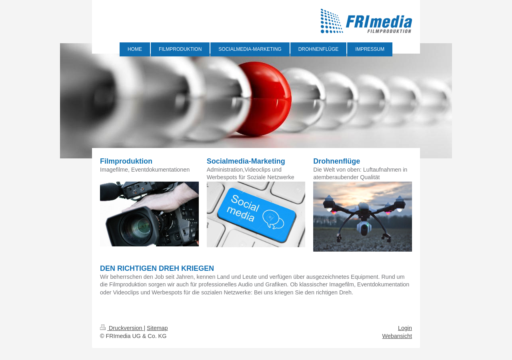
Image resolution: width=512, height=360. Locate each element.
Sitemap (157, 328)
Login (405, 328)
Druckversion (122, 328)
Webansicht (397, 336)
